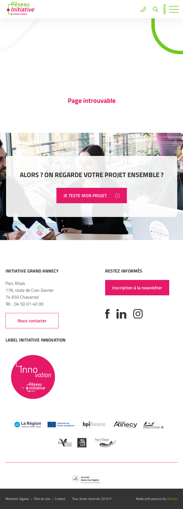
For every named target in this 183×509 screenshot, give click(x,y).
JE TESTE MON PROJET (92, 195)
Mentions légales (17, 498)
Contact (60, 498)
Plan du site (42, 498)
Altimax (172, 498)
